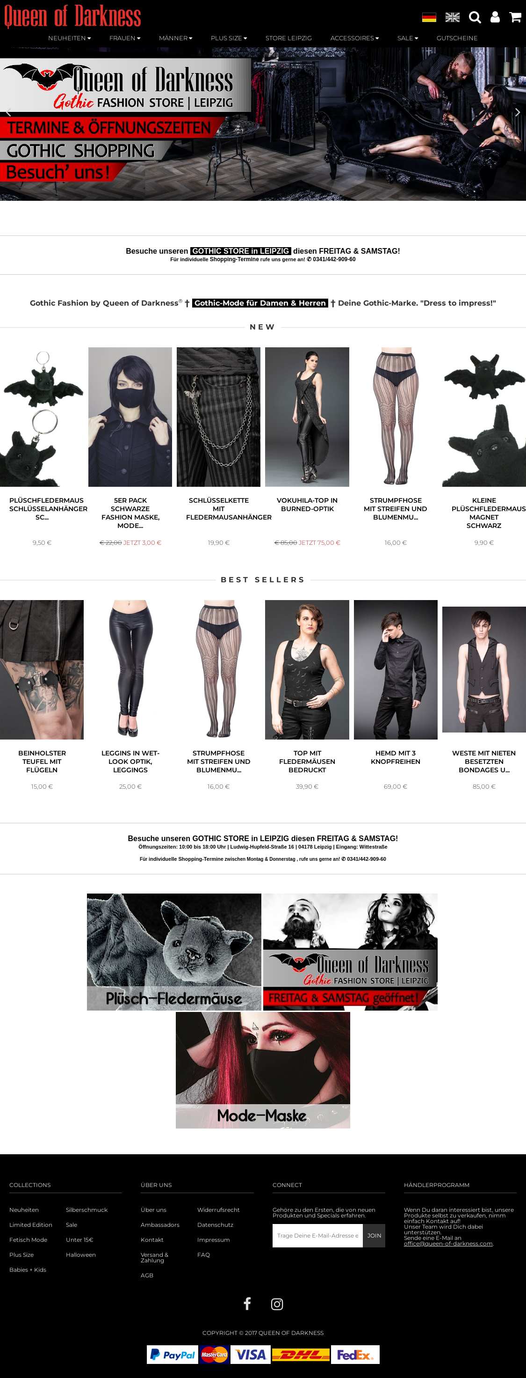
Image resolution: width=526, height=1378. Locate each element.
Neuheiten (24, 1210)
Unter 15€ (80, 1240)
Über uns (153, 1210)
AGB (147, 1275)
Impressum (213, 1240)
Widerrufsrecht (218, 1210)
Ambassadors (160, 1225)
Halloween (81, 1255)
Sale (71, 1225)
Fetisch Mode (28, 1240)
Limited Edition (30, 1225)
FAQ (203, 1255)
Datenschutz (215, 1225)
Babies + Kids (27, 1270)
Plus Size (21, 1255)
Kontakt (152, 1240)
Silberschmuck (87, 1210)
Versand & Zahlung (154, 1257)
